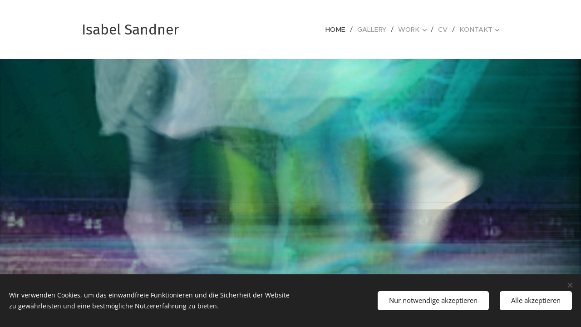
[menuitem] (342, 29)
